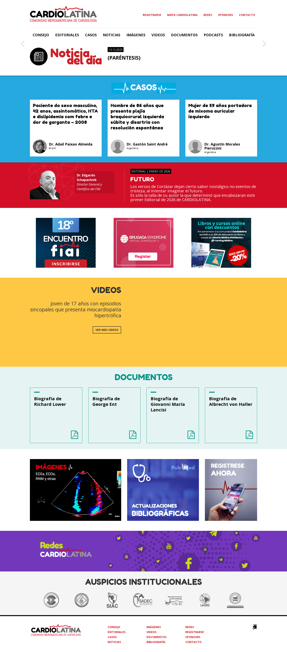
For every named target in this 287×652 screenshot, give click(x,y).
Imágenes (135, 34)
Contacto (247, 15)
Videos (158, 34)
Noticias (111, 34)
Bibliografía (242, 34)
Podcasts (213, 34)
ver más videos (106, 330)
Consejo (41, 34)
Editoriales (67, 34)
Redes (207, 15)
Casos (91, 34)
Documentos (184, 34)
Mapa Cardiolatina (182, 15)
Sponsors (225, 15)
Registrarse (152, 15)
